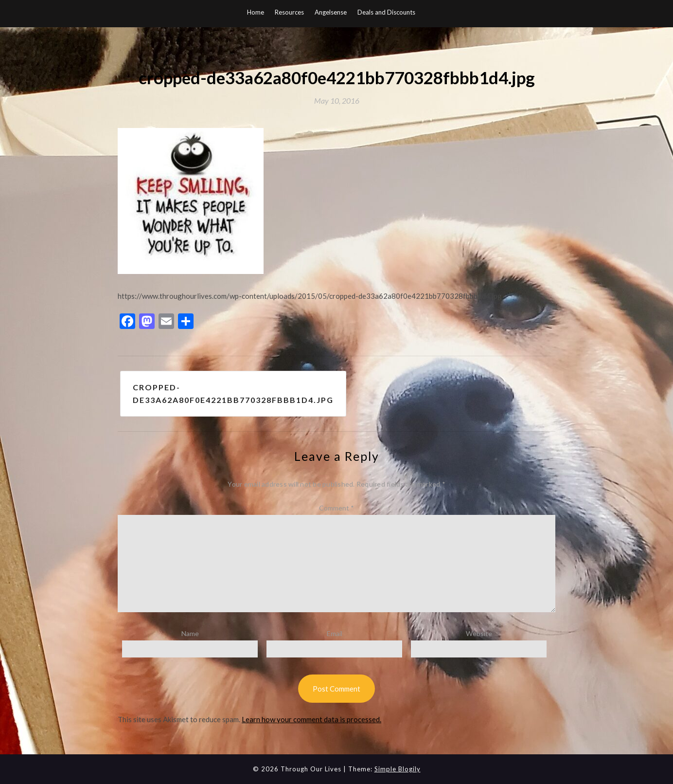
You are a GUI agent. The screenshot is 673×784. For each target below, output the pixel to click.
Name (190, 633)
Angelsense (331, 12)
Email (334, 633)
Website (479, 633)
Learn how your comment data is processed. (311, 719)
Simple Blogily (397, 769)
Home (255, 12)
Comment (336, 508)
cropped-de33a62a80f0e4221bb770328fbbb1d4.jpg (233, 393)
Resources (289, 12)
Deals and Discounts (386, 12)
